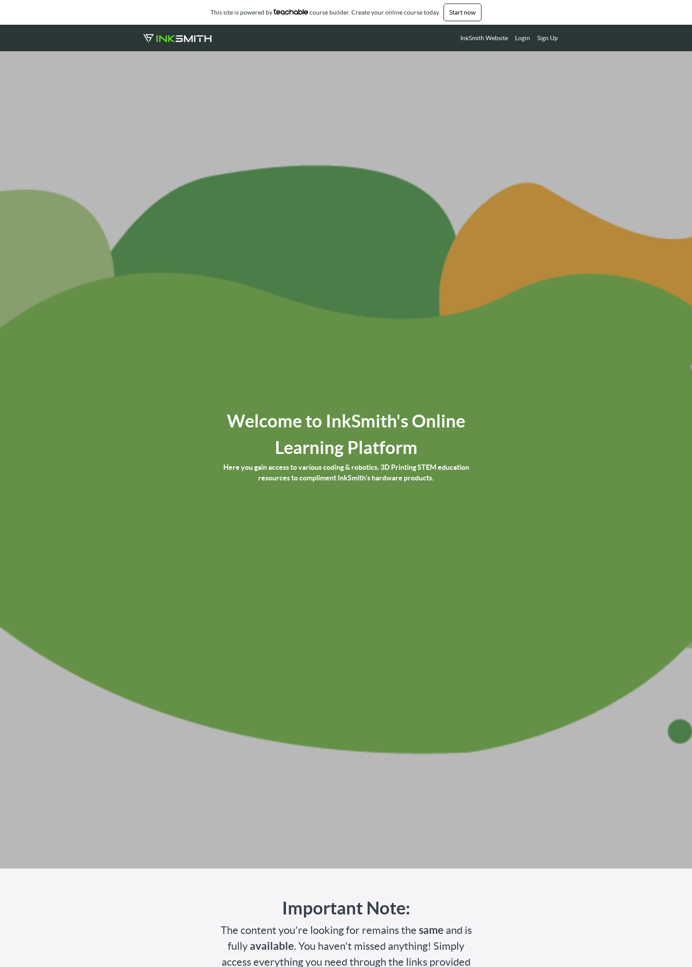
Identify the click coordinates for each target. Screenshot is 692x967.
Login (522, 38)
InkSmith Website (484, 38)
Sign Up (547, 38)
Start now (462, 12)
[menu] (505, 38)
